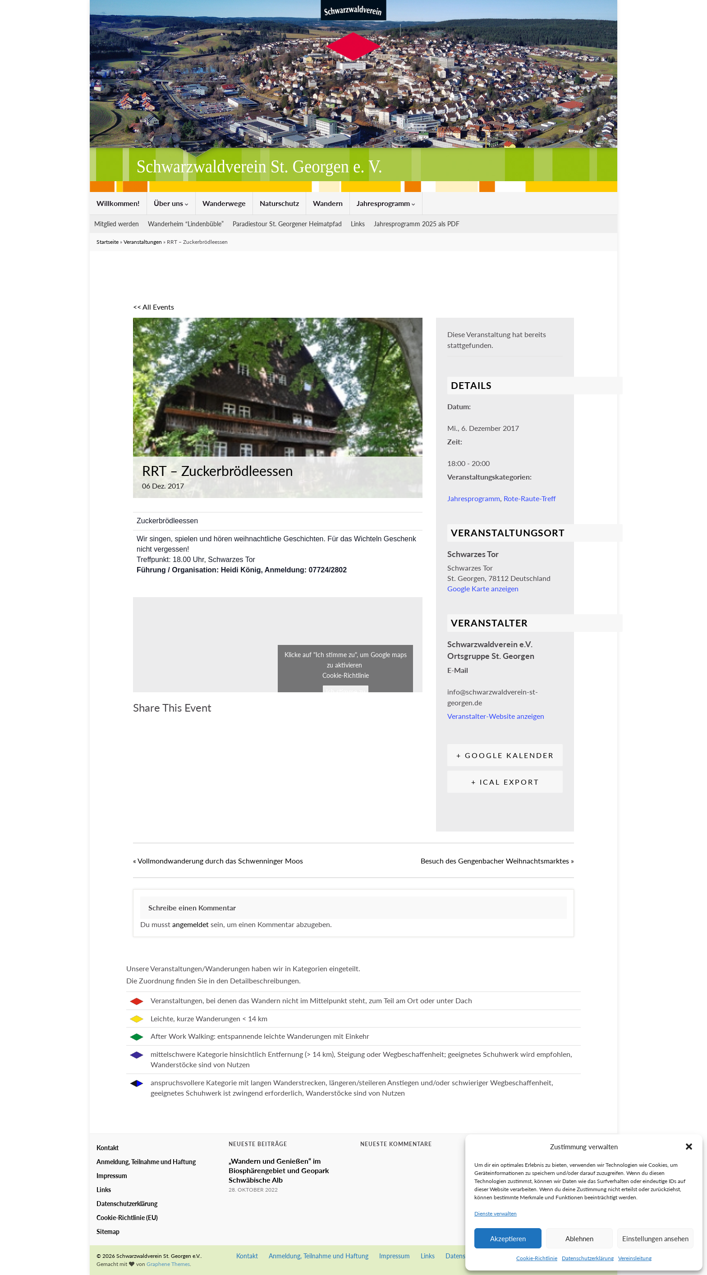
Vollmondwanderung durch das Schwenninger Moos (218, 860)
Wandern (328, 203)
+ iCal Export (505, 781)
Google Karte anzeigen (483, 588)
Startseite (107, 241)
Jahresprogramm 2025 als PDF (416, 224)
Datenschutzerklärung (588, 1258)
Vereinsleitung (635, 1258)
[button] (688, 1146)
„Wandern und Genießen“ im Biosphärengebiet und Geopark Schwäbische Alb (279, 1170)
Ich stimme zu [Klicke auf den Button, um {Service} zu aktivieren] (345, 691)
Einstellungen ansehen (655, 1238)
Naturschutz (279, 203)
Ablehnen (579, 1238)
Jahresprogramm (386, 203)
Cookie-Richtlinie (536, 1258)
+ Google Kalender (505, 755)
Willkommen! (118, 203)
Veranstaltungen (143, 241)
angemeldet (190, 924)
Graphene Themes (168, 1264)
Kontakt (107, 1148)
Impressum (111, 1175)
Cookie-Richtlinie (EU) (127, 1217)
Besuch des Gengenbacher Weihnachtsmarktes (497, 860)
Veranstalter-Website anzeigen (495, 716)
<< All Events (153, 306)
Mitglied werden (116, 224)
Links (358, 224)
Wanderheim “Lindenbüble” (186, 224)
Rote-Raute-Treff (530, 498)
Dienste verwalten (495, 1213)
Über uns (171, 203)
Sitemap (107, 1231)
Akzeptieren (508, 1238)
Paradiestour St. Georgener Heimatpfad (287, 224)
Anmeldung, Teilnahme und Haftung (146, 1161)
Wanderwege (224, 203)
